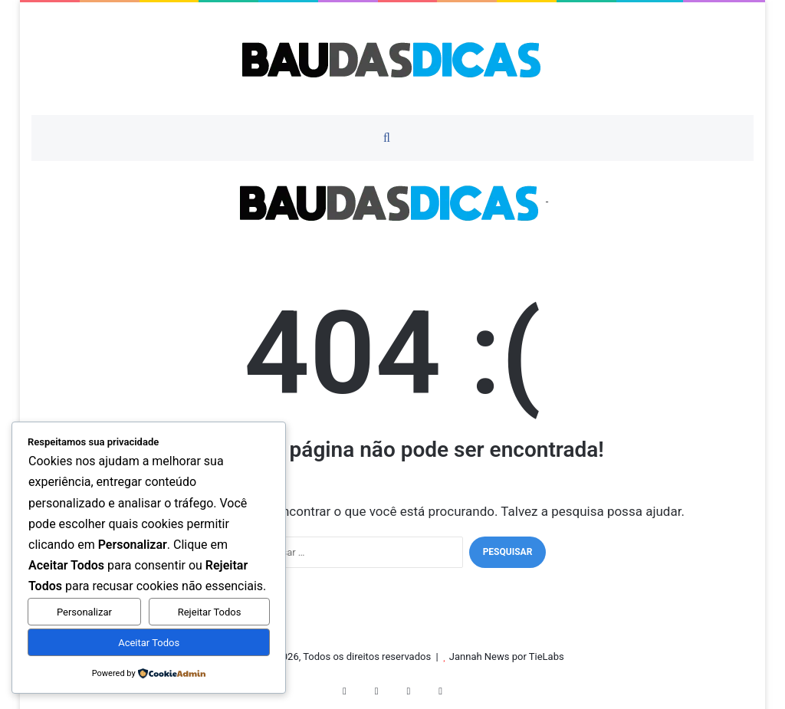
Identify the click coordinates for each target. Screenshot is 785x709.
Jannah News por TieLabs (506, 656)
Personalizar (84, 612)
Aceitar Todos (148, 642)
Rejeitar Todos (209, 612)
